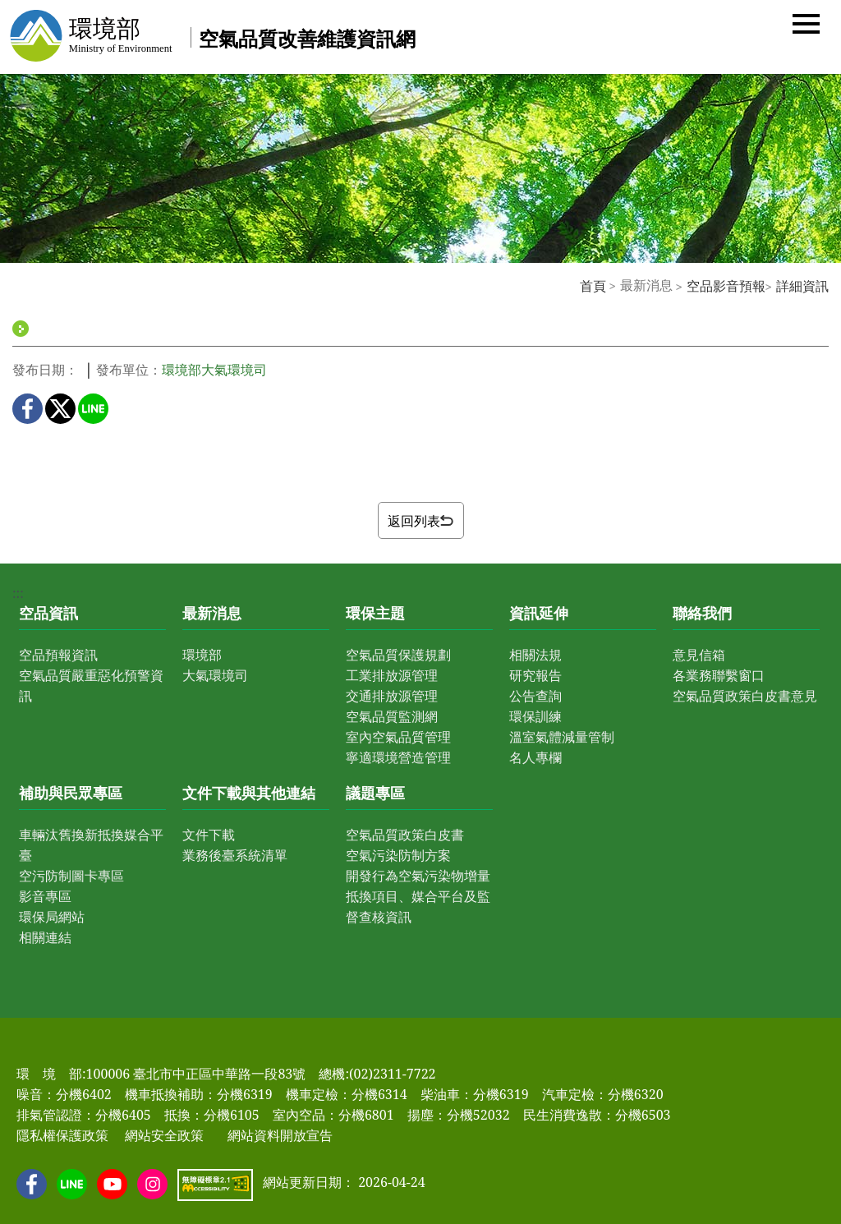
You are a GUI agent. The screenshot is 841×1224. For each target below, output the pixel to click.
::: (571, 285)
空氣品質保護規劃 (398, 655)
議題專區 (375, 793)
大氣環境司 (215, 675)
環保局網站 (52, 917)
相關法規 (535, 655)
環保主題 (375, 613)
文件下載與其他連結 (248, 793)
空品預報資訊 (58, 655)
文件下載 (208, 835)
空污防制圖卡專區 (71, 876)
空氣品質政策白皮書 (405, 835)
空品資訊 (48, 613)
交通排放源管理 (392, 696)
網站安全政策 (164, 1135)
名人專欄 (535, 757)
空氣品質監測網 (392, 716)
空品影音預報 (726, 286)
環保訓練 (535, 716)
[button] (806, 22)
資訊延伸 (538, 613)
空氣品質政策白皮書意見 (745, 696)
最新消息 (211, 613)
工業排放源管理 (392, 675)
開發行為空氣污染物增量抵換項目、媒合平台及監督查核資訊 (418, 896)
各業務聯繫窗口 (719, 675)
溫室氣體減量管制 (561, 737)
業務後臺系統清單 (234, 855)
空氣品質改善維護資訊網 (307, 38)
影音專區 (45, 896)
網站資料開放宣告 (280, 1135)
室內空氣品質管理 (398, 737)
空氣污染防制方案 (398, 855)
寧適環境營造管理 (398, 757)
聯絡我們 (702, 613)
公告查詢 (535, 696)
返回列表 (420, 521)
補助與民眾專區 (70, 793)
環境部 (202, 655)
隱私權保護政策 (62, 1135)
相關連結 (45, 937)
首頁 (593, 286)
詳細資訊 (802, 286)
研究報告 (535, 675)
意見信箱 (699, 655)
